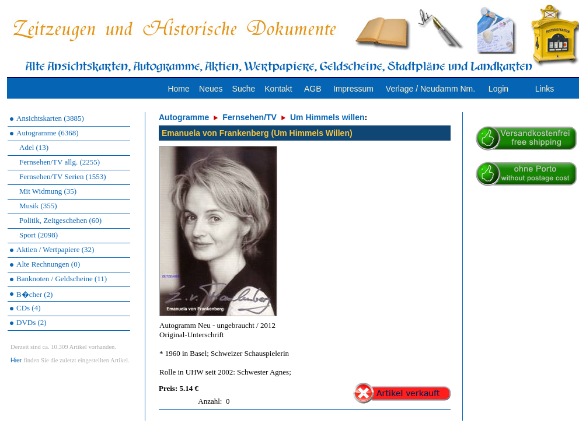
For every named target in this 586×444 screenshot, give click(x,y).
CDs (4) (28, 307)
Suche (244, 88)
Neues (210, 88)
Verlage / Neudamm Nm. (430, 88)
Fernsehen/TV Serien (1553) (62, 176)
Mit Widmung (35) (47, 191)
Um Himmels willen (327, 117)
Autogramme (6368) (47, 132)
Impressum (353, 88)
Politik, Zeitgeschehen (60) (60, 220)
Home (178, 88)
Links (544, 88)
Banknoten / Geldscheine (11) (61, 278)
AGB (313, 88)
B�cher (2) (34, 294)
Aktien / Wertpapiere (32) (55, 249)
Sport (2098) (38, 234)
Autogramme (184, 117)
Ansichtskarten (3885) (50, 118)
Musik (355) (38, 205)
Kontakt (278, 88)
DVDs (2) (31, 322)
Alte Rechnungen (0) (48, 264)
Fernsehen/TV (249, 117)
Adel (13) (33, 147)
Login (498, 88)
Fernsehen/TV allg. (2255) (59, 162)
